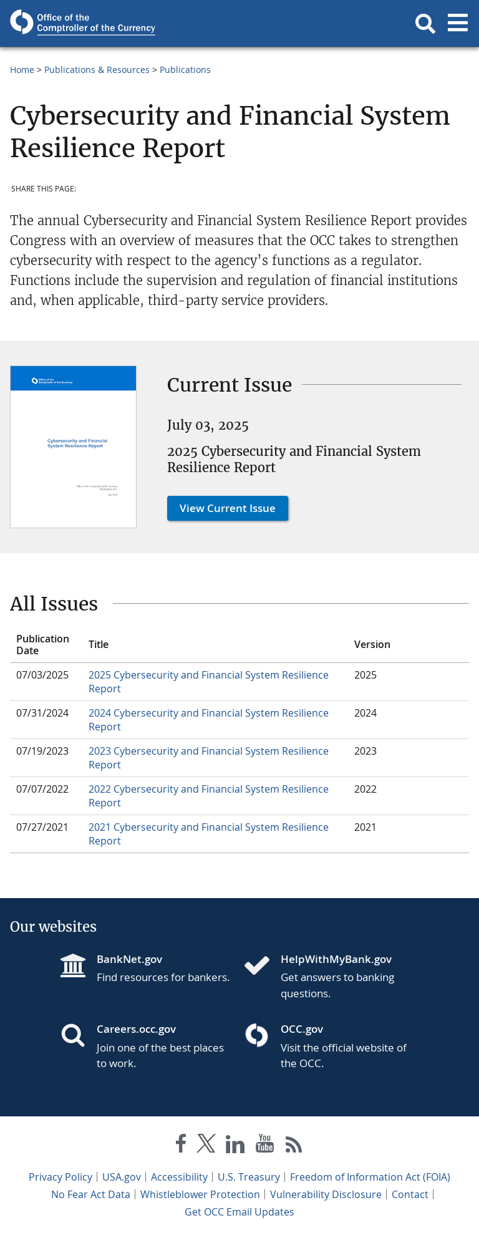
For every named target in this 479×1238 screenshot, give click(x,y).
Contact (410, 1194)
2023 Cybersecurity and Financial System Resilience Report (209, 757)
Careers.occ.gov (136, 1029)
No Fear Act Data (90, 1194)
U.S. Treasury (249, 1177)
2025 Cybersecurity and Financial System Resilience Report (209, 681)
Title (99, 644)
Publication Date (42, 644)
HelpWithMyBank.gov (336, 959)
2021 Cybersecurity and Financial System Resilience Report (209, 834)
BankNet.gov (129, 959)
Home (22, 69)
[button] (425, 24)
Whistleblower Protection (200, 1194)
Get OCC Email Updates (239, 1212)
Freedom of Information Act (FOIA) (370, 1177)
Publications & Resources (97, 69)
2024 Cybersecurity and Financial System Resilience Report (209, 719)
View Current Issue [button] (228, 508)
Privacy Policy (60, 1177)
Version (372, 644)
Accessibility (179, 1177)
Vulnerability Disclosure (326, 1194)
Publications (185, 69)
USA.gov (121, 1177)
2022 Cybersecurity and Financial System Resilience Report (209, 796)
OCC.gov (302, 1029)
